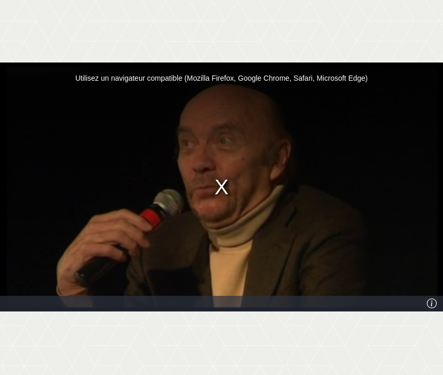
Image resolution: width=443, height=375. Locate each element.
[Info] (432, 303)
